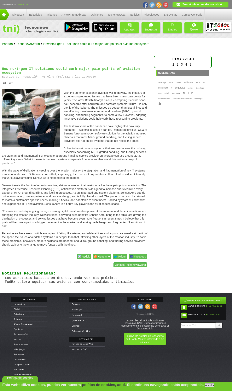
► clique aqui (213, 314)
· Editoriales (18, 314)
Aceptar (209, 385)
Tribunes (51, 14)
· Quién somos (77, 320)
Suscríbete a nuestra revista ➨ (202, 4)
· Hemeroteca (19, 304)
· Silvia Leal (18, 309)
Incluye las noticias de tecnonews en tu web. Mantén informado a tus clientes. (145, 339)
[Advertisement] (75, 54)
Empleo (172, 27)
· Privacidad (76, 315)
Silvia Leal (18, 14)
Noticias (135, 14)
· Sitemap (75, 326)
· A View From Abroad (23, 324)
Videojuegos (151, 14)
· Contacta (75, 304)
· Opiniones (18, 329)
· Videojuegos (19, 349)
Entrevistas (170, 14)
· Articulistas (18, 369)
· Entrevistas (18, 354)
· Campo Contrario (21, 364)
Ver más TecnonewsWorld (130, 264)
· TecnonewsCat (20, 334)
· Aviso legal (76, 309)
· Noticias (17, 339)
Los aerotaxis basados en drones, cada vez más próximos (61, 278)
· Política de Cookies (80, 331)
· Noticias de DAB (79, 349)
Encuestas (150, 27)
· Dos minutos (19, 359)
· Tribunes (17, 319)
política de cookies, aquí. (104, 385)
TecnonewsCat (116, 14)
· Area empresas (20, 344)
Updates (129, 27)
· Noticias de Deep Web (82, 344)
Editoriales (35, 14)
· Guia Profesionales (22, 374)
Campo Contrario (192, 14)
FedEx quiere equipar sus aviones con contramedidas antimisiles (69, 282)
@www (193, 27)
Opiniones (97, 14)
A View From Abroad (73, 14)
